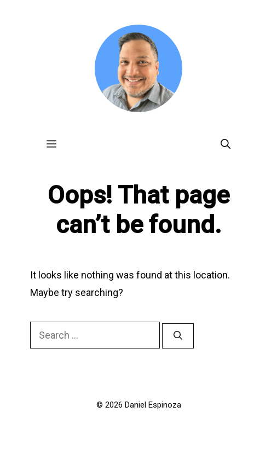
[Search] (178, 335)
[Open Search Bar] (225, 143)
